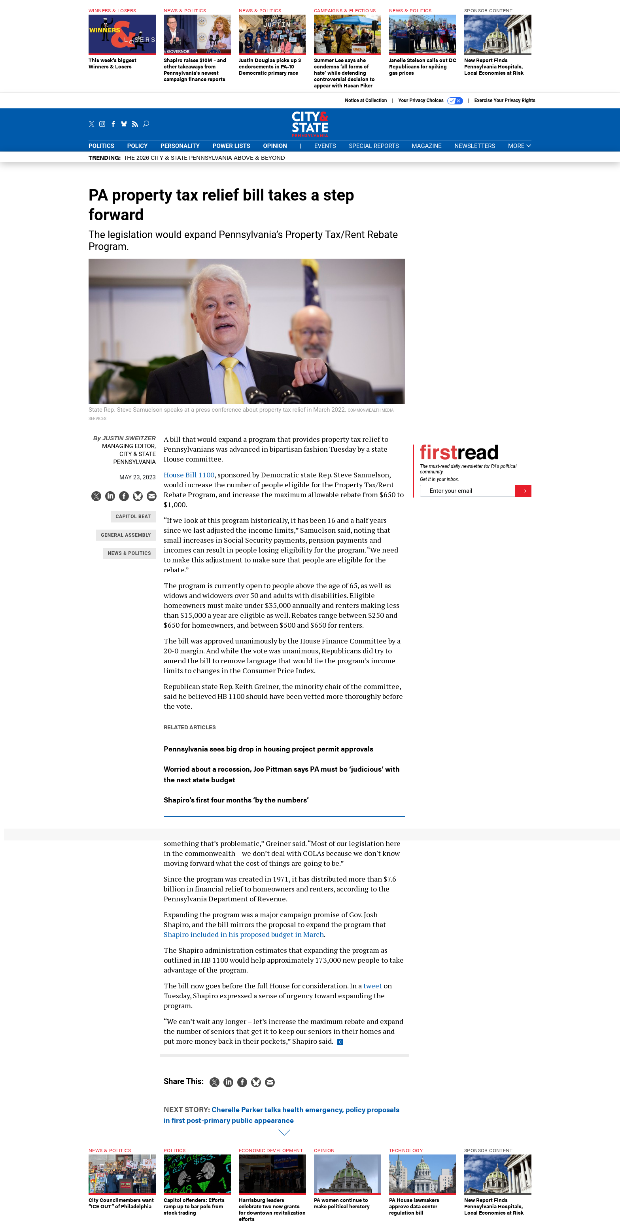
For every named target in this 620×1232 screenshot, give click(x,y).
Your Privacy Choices (431, 106)
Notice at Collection (366, 106)
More (519, 152)
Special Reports (374, 151)
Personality (180, 151)
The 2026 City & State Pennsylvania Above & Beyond (204, 163)
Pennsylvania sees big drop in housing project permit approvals (268, 754)
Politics (101, 151)
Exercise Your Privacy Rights (504, 106)
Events (325, 151)
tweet (372, 991)
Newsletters (474, 151)
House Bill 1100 (189, 480)
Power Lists (231, 151)
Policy (137, 151)
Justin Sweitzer (124, 444)
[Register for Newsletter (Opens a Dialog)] (523, 497)
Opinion (275, 151)
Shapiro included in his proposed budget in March (244, 940)
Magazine (427, 151)
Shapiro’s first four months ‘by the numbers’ (236, 805)
